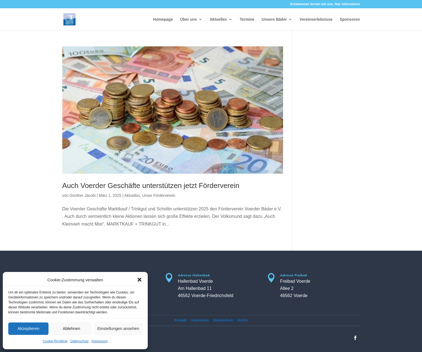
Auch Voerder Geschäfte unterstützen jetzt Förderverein (151, 185)
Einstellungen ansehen (118, 328)
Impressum (100, 341)
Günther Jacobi (82, 195)
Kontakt (180, 320)
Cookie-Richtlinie (55, 341)
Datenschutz (79, 341)
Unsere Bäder (274, 19)
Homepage (163, 19)
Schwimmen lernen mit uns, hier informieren (325, 4)
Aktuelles (218, 19)
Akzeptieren (28, 328)
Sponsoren (350, 19)
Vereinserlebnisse (316, 19)
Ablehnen (71, 328)
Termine (247, 19)
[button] (139, 279)
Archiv (243, 320)
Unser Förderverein (158, 195)
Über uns (188, 19)
